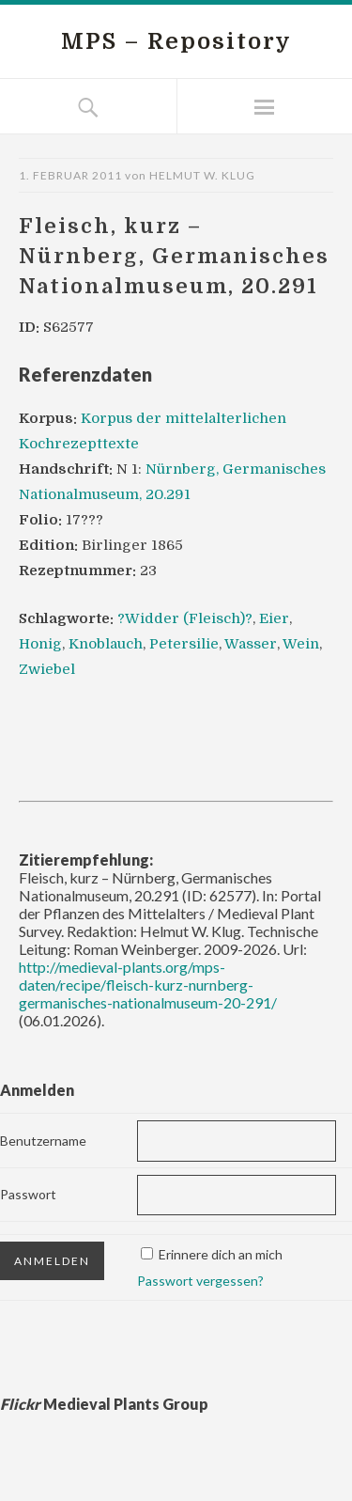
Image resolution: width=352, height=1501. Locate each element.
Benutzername (43, 1141)
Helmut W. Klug (202, 175)
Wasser (250, 643)
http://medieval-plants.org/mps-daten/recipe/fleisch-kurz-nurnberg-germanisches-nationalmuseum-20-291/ (148, 984)
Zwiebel (47, 669)
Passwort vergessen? (200, 1281)
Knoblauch (106, 643)
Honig (40, 643)
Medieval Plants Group (104, 1404)
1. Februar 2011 (70, 175)
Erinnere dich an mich (221, 1254)
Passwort (28, 1194)
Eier (274, 618)
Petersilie (184, 643)
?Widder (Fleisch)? (185, 618)
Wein (301, 643)
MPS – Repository (176, 41)
